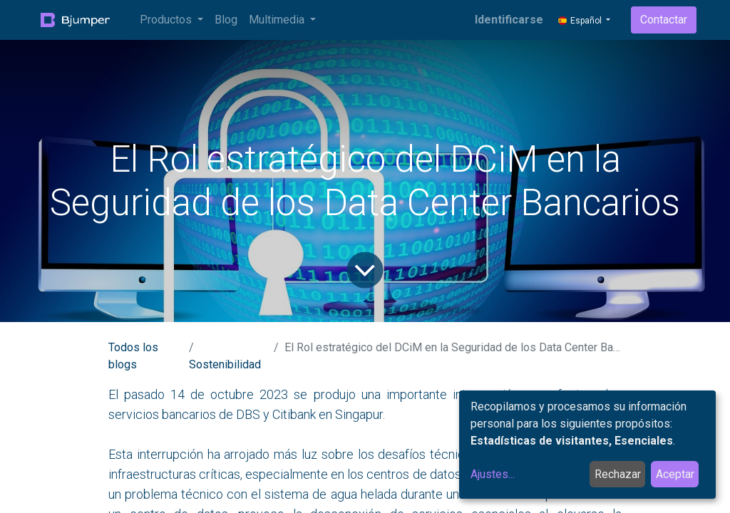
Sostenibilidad (225, 364)
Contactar (663, 19)
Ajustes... (493, 474)
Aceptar (675, 474)
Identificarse (509, 19)
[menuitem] (226, 20)
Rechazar (618, 474)
